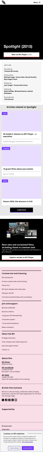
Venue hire (6, 285)
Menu (37, 2)
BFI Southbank (7, 367)
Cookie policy (6, 429)
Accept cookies (27, 448)
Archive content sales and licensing (14, 281)
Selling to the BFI (8, 293)
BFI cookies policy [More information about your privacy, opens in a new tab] (27, 442)
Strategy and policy (8, 338)
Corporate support (8, 319)
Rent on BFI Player (21, 54)
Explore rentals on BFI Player (21, 257)
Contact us (5, 350)
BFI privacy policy (7, 426)
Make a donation (8, 327)
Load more (21, 210)
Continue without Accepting (34, 433)
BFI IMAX (5, 375)
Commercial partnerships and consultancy (17, 297)
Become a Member (8, 308)
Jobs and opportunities (10, 346)
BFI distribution (7, 277)
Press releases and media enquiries (14, 342)
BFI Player (6, 362)
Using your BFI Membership (12, 315)
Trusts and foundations (10, 323)
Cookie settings (14, 448)
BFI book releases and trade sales (14, 289)
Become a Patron (8, 312)
